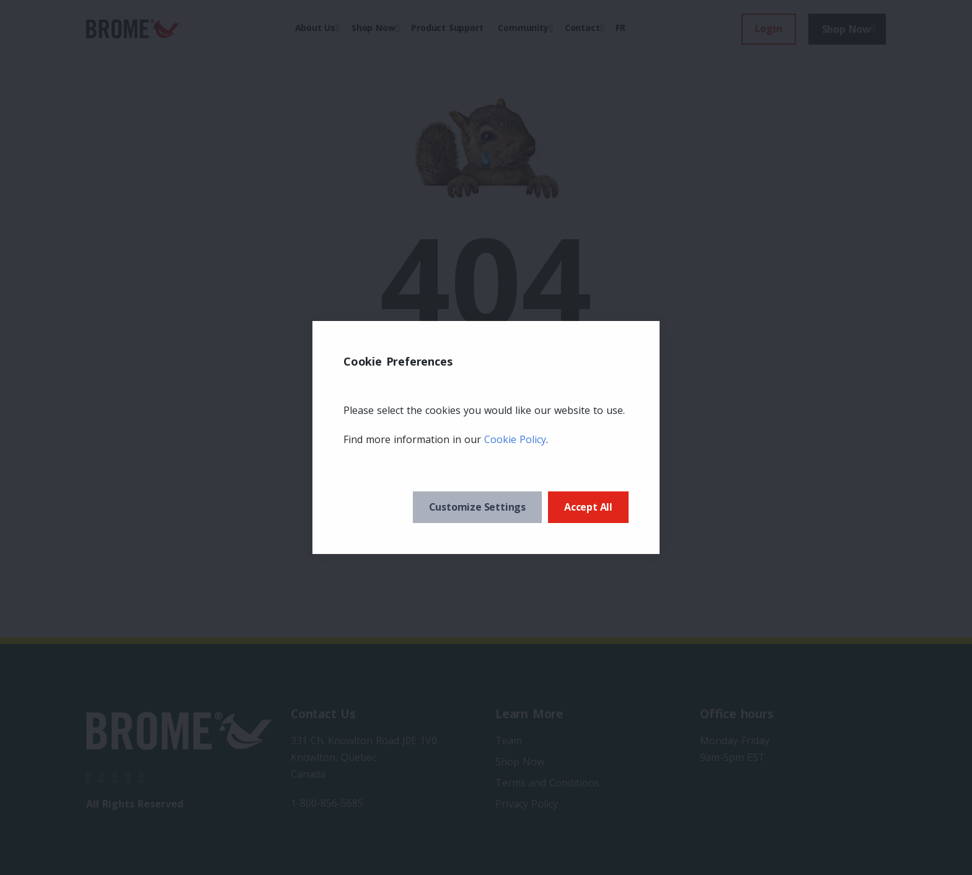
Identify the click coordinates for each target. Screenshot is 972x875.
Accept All (588, 507)
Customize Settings (477, 507)
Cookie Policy (515, 439)
